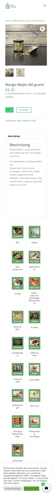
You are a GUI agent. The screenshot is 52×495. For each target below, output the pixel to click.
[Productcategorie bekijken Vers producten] (17, 261)
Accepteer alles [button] (31, 488)
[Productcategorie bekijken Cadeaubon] (17, 454)
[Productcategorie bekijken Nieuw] (34, 236)
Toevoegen (24, 109)
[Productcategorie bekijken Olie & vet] (34, 399)
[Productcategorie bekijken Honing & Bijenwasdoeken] (17, 427)
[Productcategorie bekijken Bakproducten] (34, 261)
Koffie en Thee (18, 20)
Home (7, 20)
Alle (19, 120)
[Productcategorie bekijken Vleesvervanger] (17, 399)
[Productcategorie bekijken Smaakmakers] (17, 347)
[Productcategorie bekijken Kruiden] (34, 321)
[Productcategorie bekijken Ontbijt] (17, 291)
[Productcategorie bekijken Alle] (17, 236)
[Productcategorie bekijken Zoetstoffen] (34, 373)
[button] (42, 28)
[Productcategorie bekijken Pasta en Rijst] (17, 321)
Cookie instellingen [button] (13, 488)
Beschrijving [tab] (14, 136)
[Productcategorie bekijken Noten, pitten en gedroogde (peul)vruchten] (34, 291)
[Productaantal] (9, 110)
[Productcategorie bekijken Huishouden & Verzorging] (34, 427)
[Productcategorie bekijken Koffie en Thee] (34, 347)
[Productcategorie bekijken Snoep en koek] (17, 373)
